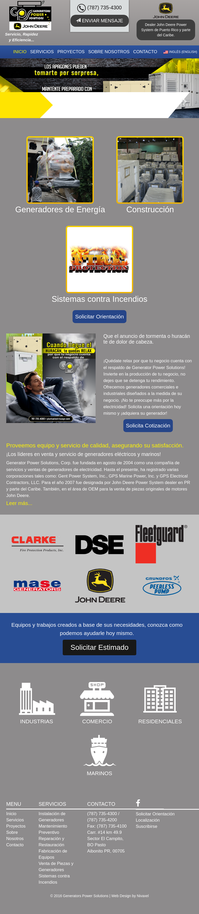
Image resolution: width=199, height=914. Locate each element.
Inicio (19, 51)
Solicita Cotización (148, 425)
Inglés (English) (180, 52)
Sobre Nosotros (108, 51)
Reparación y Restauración (51, 841)
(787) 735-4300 (99, 8)
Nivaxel (143, 896)
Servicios (42, 51)
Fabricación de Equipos (53, 854)
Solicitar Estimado (99, 647)
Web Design (121, 896)
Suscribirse (146, 826)
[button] (184, 101)
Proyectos (70, 51)
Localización (148, 820)
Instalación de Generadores (52, 816)
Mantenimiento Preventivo (53, 829)
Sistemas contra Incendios (54, 879)
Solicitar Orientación (99, 316)
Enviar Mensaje (99, 20)
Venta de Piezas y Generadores (56, 866)
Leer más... (19, 503)
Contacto (145, 51)
